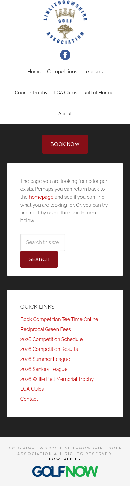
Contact (29, 399)
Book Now (65, 144)
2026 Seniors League (44, 369)
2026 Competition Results (49, 349)
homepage (41, 197)
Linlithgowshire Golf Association (65, 22)
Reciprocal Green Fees (45, 329)
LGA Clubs (32, 389)
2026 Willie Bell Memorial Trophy (57, 379)
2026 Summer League (45, 359)
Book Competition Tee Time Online (59, 319)
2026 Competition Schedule (51, 339)
